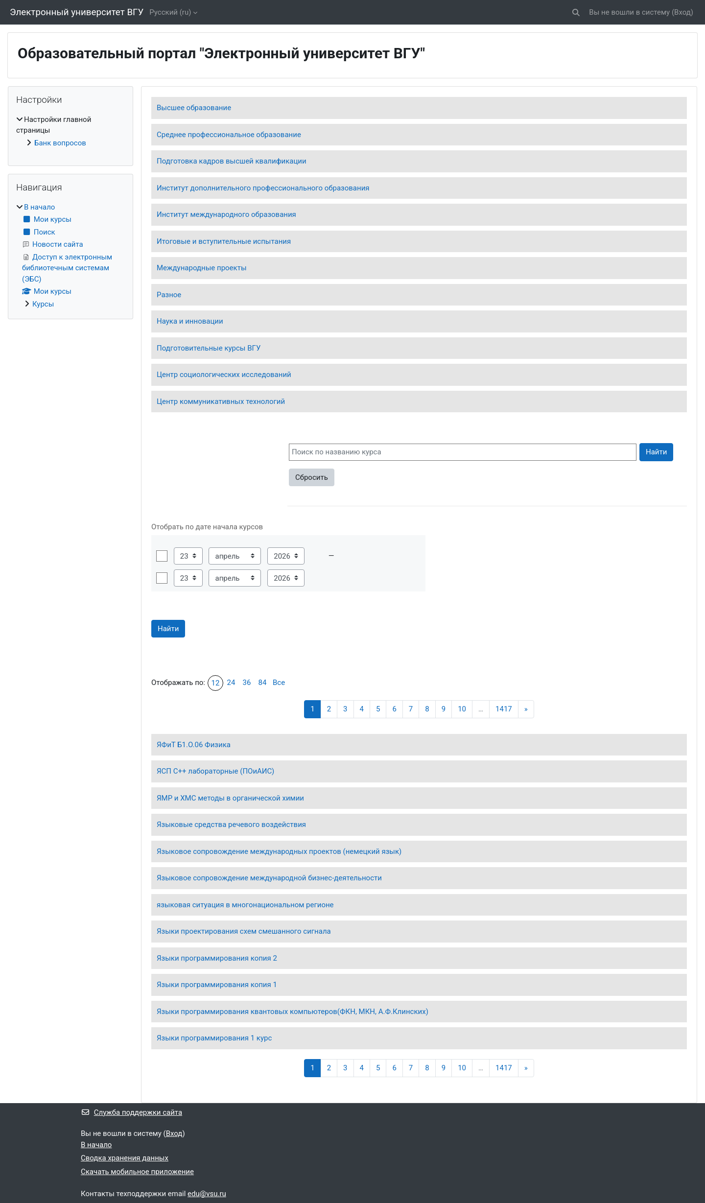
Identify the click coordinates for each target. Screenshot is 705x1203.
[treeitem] (70, 131)
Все (279, 682)
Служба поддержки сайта (131, 1112)
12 (216, 683)
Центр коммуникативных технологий (221, 401)
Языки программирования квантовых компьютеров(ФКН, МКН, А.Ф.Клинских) (292, 1011)
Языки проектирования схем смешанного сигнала (244, 931)
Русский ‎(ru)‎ (170, 12)
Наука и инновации (190, 321)
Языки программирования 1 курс (214, 1038)
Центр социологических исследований (224, 374)
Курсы (43, 304)
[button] (576, 12)
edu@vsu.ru (207, 1193)
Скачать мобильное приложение (137, 1171)
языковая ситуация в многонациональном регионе (245, 904)
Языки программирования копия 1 (217, 984)
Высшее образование (194, 107)
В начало (39, 207)
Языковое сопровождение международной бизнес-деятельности (269, 877)
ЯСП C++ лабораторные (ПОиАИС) (215, 771)
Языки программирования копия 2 (217, 958)
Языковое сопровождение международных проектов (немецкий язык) (279, 851)
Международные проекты (202, 267)
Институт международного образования (226, 214)
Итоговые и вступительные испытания (224, 241)
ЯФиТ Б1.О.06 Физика (194, 744)
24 (231, 682)
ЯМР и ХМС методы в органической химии (230, 798)
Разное (169, 294)
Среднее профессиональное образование (229, 134)
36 (247, 682)
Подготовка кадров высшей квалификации (231, 161)
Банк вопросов (60, 143)
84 (262, 682)
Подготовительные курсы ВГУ (208, 348)
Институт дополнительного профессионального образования (263, 188)
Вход (682, 12)
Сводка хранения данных (124, 1158)
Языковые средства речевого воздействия (231, 824)
